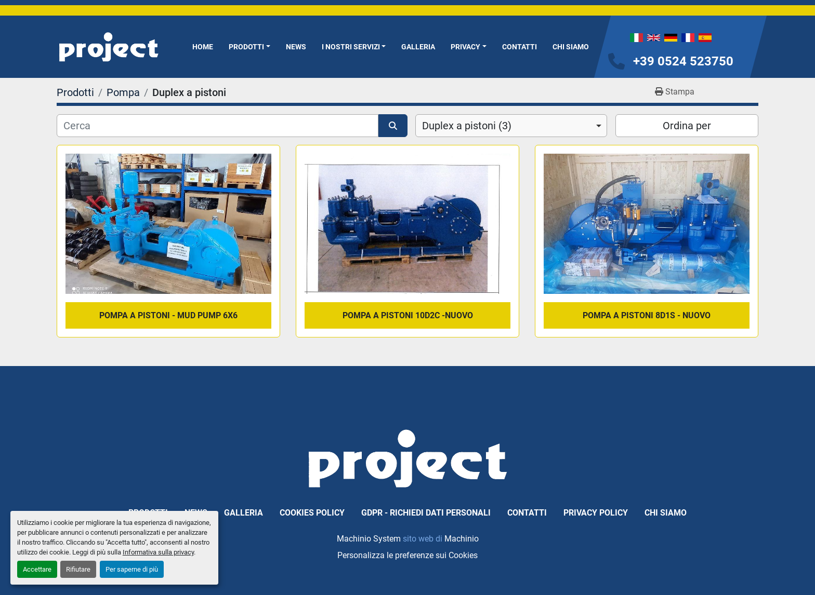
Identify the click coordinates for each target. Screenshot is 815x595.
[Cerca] (217, 125)
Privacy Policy (595, 513)
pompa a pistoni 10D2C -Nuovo (408, 315)
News (296, 47)
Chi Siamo (571, 47)
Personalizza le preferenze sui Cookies (407, 555)
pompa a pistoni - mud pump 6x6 (168, 315)
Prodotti (246, 47)
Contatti (519, 47)
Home (202, 47)
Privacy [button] (465, 47)
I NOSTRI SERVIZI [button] (351, 47)
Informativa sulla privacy (158, 552)
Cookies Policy (312, 513)
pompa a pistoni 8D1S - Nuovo (647, 315)
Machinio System (369, 539)
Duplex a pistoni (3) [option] (466, 125)
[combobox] (511, 125)
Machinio (461, 539)
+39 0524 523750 (683, 61)
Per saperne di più (132, 569)
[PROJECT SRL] (407, 458)
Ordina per (687, 125)
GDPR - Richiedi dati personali (426, 513)
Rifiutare (78, 569)
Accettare (37, 569)
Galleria (418, 47)
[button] (249, 47)
